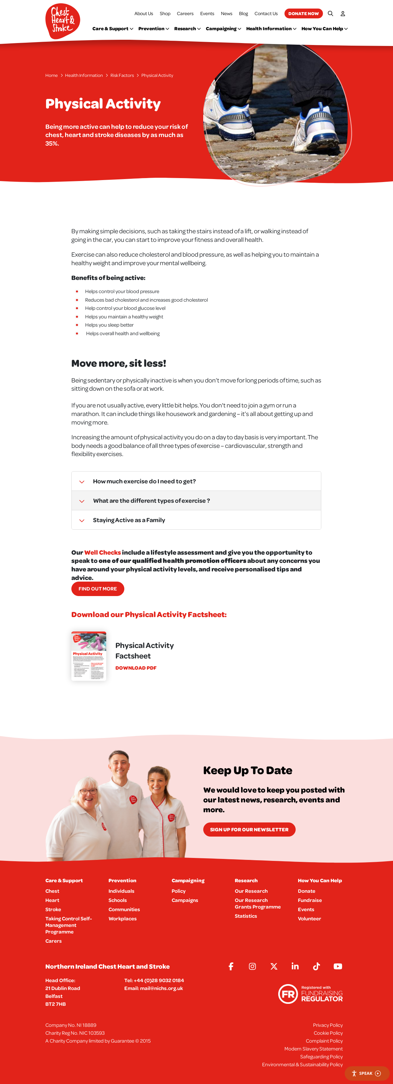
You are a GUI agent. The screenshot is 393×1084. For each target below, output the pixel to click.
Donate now (303, 13)
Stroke (53, 909)
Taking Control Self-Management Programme (68, 925)
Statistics (246, 915)
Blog (243, 13)
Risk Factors (122, 75)
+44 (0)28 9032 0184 (159, 980)
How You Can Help (325, 28)
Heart (52, 900)
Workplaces (123, 918)
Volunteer (309, 918)
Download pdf (136, 667)
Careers (185, 13)
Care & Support (113, 28)
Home (51, 75)
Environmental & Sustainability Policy (302, 1064)
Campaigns (185, 900)
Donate (306, 890)
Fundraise (310, 900)
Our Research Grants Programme (258, 903)
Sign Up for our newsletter (249, 829)
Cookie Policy (328, 1032)
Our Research (251, 890)
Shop (165, 13)
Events (207, 13)
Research (187, 28)
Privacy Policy (328, 1024)
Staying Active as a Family (118, 520)
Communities (124, 909)
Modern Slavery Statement (313, 1048)
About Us (144, 13)
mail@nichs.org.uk (161, 988)
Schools (118, 900)
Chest (52, 890)
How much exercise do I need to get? (134, 481)
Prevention (153, 28)
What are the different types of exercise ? (141, 500)
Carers (53, 940)
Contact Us (266, 13)
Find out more (98, 588)
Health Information (271, 28)
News (227, 13)
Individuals (122, 890)
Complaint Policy (324, 1040)
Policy (178, 890)
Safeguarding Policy (321, 1056)
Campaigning (223, 28)
